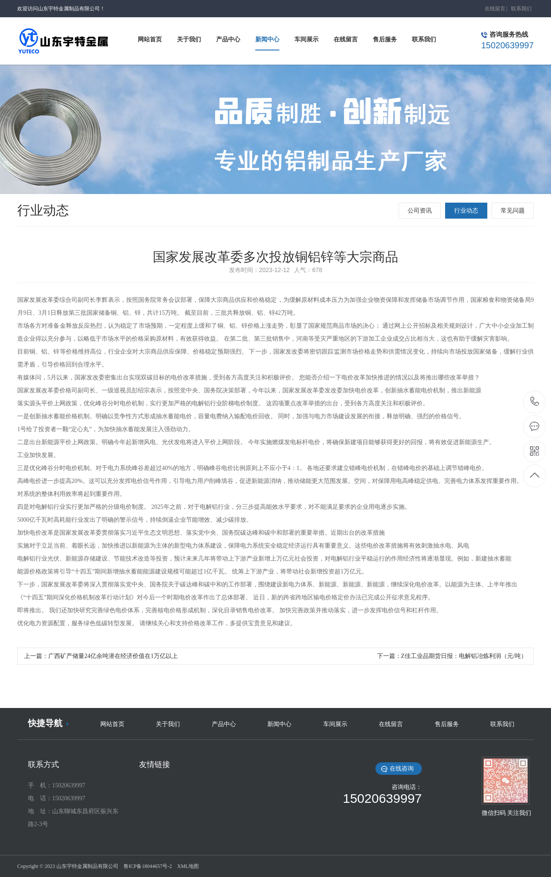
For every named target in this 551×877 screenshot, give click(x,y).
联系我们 (521, 9)
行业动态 (466, 210)
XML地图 (188, 866)
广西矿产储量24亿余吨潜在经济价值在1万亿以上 (113, 656)
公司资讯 (420, 210)
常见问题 (513, 210)
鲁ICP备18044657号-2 (148, 866)
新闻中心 (279, 724)
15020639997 (534, 402)
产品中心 (224, 724)
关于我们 (168, 724)
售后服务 (447, 724)
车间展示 (335, 724)
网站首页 (112, 724)
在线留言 (495, 9)
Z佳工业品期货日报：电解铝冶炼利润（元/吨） (464, 656)
